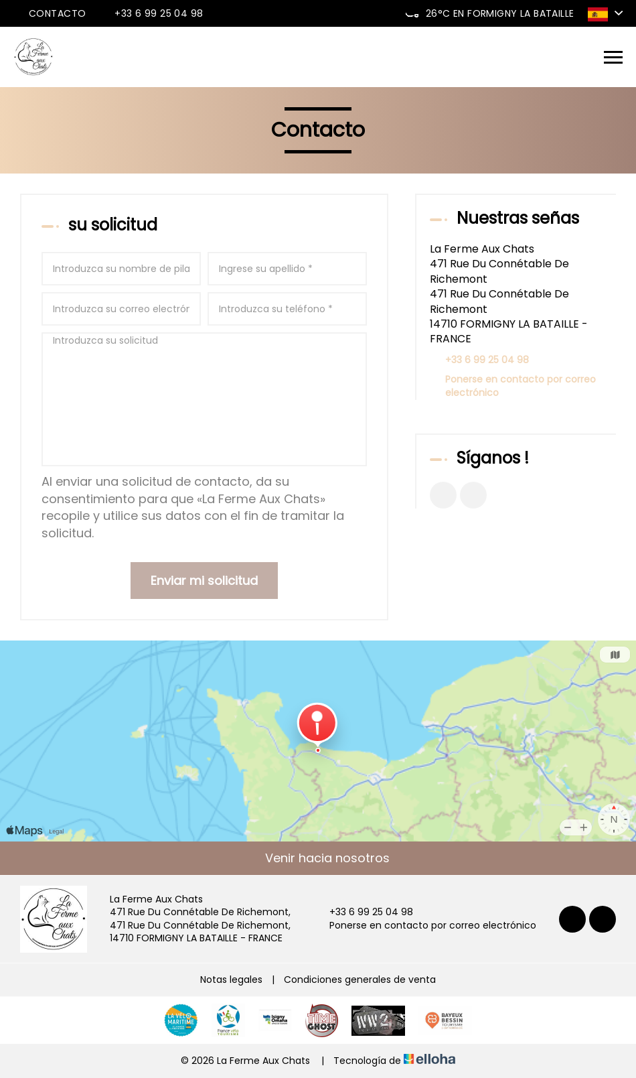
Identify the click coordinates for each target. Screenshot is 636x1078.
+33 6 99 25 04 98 (363, 912)
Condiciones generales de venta (360, 979)
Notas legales (231, 979)
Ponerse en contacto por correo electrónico (520, 386)
